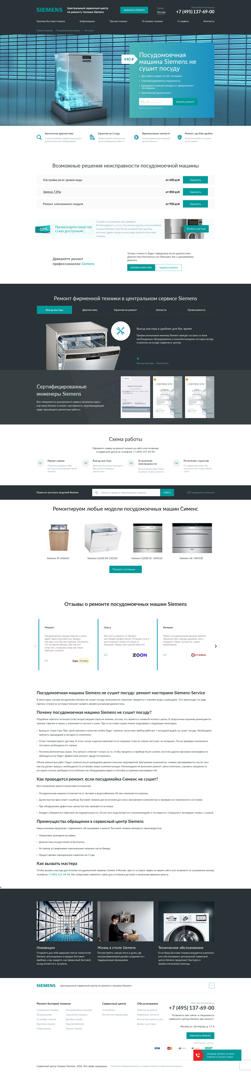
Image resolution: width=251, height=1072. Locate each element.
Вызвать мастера (196, 228)
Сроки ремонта (196, 309)
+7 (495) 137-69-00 (144, 451)
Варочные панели (46, 1024)
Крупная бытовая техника (51, 21)
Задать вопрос (168, 267)
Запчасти (161, 309)
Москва (161, 12)
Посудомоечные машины (68, 30)
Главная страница (45, 30)
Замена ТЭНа (52, 191)
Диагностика (89, 309)
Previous (35, 646)
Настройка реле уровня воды (62, 179)
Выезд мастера (54, 309)
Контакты (208, 21)
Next (216, 646)
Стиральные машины (48, 1010)
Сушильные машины (76, 1015)
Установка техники (152, 21)
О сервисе (183, 21)
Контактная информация (115, 1015)
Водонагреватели (75, 1024)
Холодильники (44, 1015)
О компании (108, 1010)
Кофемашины (87, 21)
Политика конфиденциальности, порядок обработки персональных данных (146, 1066)
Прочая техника (118, 21)
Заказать (195, 180)
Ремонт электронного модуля (63, 203)
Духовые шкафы (74, 1019)
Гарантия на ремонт (125, 309)
